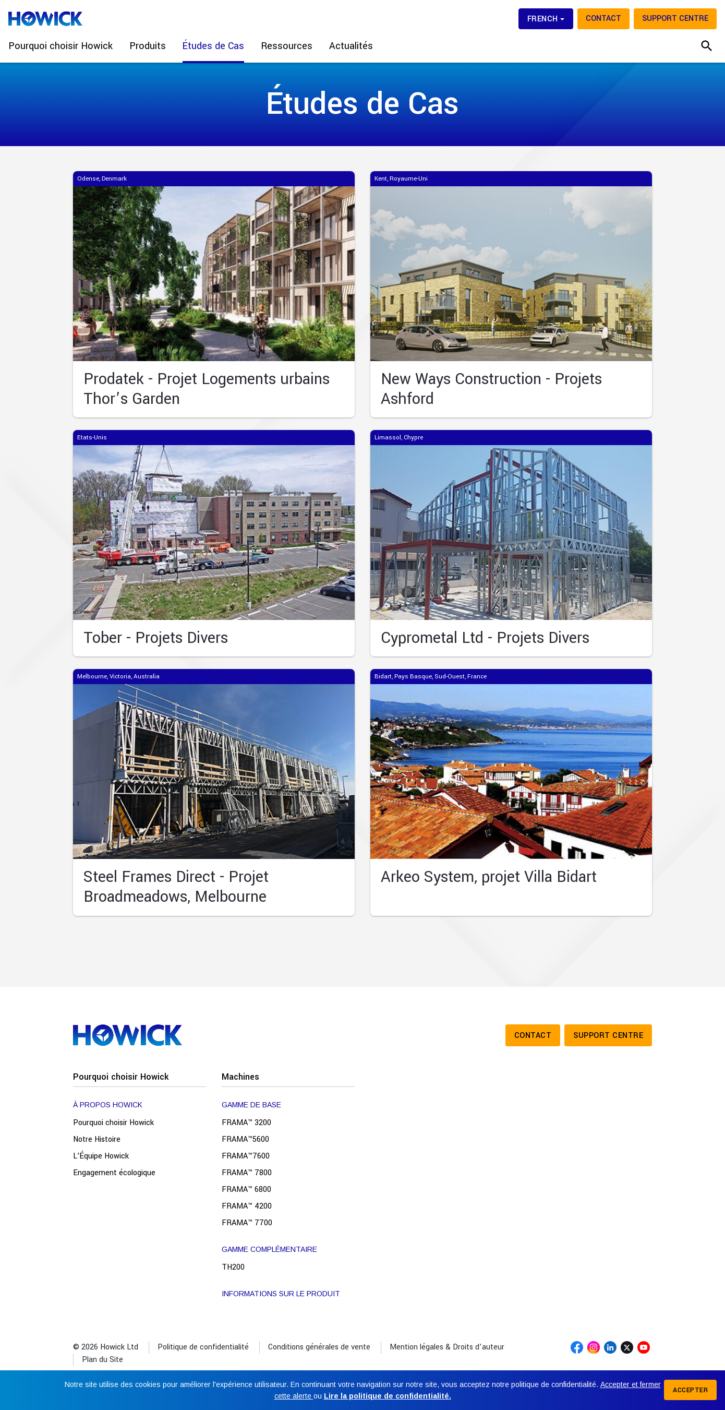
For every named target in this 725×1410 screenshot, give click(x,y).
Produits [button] (147, 46)
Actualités (351, 46)
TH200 (233, 1267)
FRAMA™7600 (246, 1156)
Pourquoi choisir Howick (120, 1077)
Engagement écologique (114, 1172)
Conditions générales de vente (319, 1347)
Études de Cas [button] (213, 46)
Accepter (690, 1390)
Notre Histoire (96, 1139)
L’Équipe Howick (101, 1156)
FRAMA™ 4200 (247, 1206)
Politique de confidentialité (203, 1347)
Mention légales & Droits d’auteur (447, 1347)
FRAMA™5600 (245, 1139)
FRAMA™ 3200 (246, 1122)
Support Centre (675, 18)
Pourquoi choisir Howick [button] (60, 46)
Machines (240, 1077)
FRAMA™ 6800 (246, 1189)
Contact (603, 18)
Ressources (286, 46)
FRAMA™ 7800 (247, 1172)
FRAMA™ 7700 (247, 1222)
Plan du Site (102, 1359)
